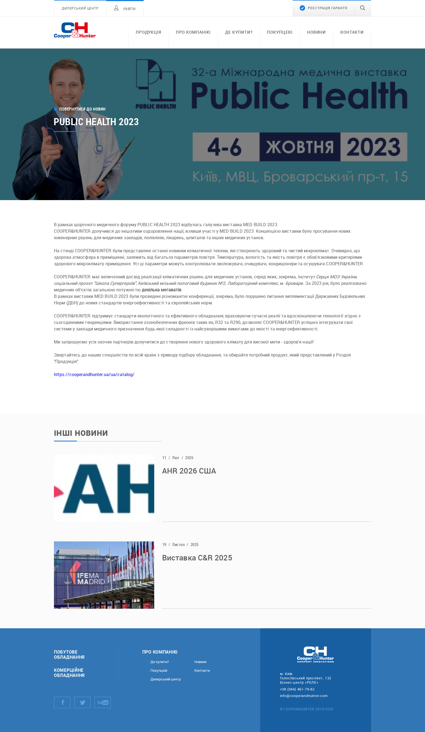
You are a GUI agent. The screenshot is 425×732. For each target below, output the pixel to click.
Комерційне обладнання (69, 672)
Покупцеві (279, 32)
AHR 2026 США (189, 471)
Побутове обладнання (69, 654)
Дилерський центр (165, 679)
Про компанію (193, 32)
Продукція (148, 32)
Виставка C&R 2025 (197, 558)
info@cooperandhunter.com (304, 695)
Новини (316, 32)
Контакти (352, 32)
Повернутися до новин (82, 109)
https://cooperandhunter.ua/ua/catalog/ (94, 374)
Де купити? (239, 32)
